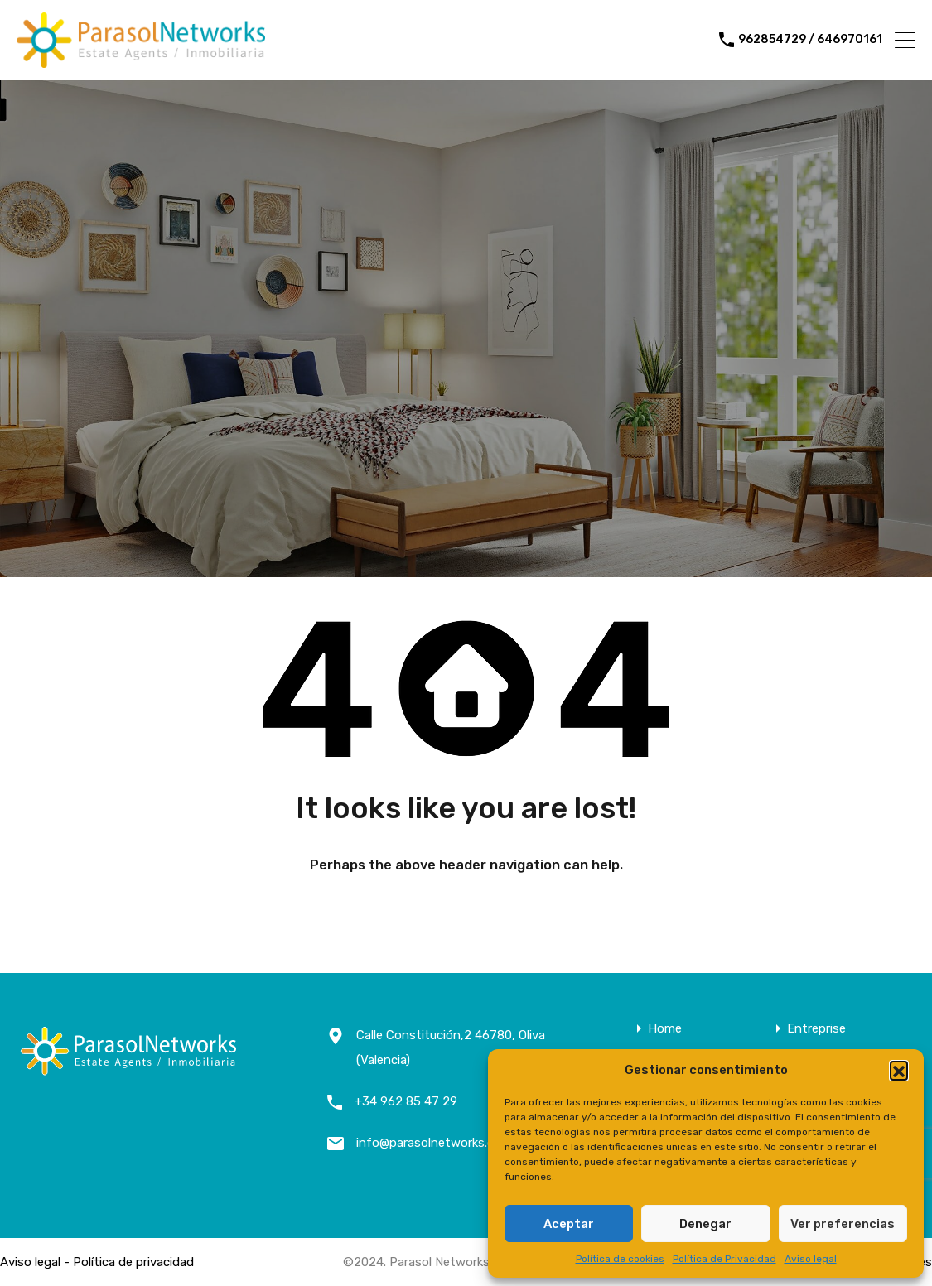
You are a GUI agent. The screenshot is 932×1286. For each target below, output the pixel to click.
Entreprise (816, 1029)
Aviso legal (811, 1258)
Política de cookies (620, 1258)
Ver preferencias (842, 1223)
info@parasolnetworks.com (434, 1142)
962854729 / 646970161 (810, 39)
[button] (899, 1070)
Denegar (705, 1223)
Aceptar (568, 1223)
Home (665, 1029)
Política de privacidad (133, 1262)
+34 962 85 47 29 (406, 1101)
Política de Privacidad (724, 1258)
